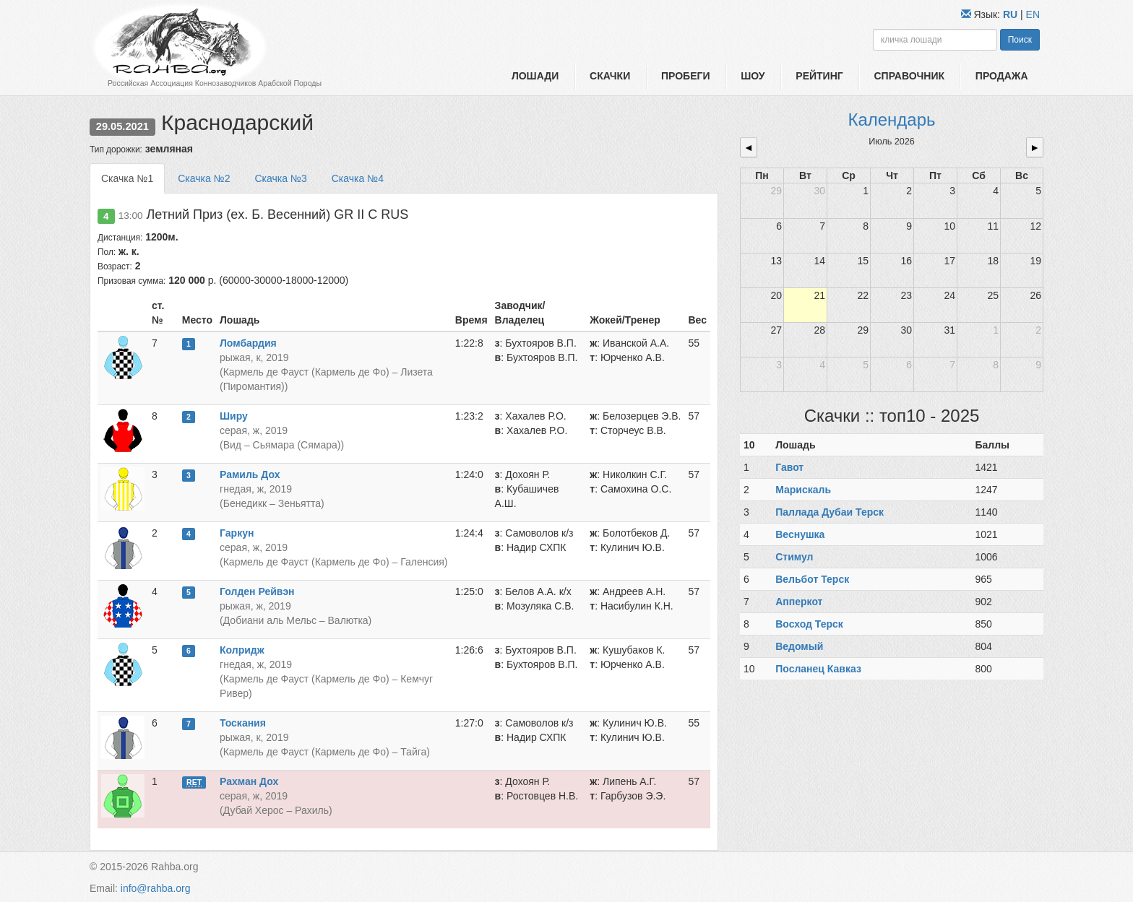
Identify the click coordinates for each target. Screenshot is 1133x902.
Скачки (610, 76)
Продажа (1001, 76)
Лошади (535, 76)
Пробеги (685, 76)
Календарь (891, 119)
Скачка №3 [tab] (280, 178)
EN (1033, 14)
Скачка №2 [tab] (204, 178)
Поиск (1020, 40)
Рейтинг (819, 76)
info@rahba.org (156, 888)
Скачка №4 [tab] (358, 178)
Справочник (909, 76)
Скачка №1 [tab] (127, 178)
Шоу (752, 76)
